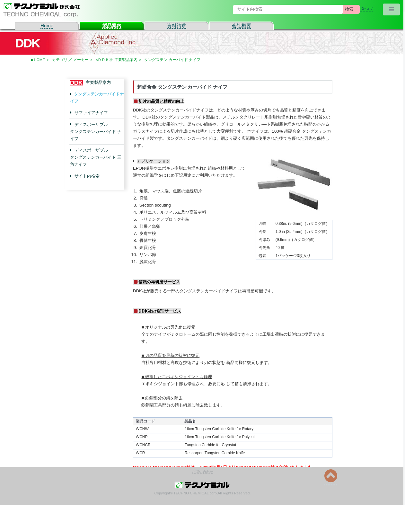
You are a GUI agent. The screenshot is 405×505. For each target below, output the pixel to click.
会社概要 (241, 25)
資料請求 (176, 25)
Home (46, 25)
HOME (40, 60)
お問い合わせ (202, 472)
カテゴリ (60, 60)
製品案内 (111, 25)
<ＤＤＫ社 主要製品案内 (117, 60)
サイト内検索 (87, 175)
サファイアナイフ (91, 112)
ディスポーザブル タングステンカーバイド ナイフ (95, 131)
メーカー (82, 60)
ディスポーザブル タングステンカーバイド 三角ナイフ (95, 157)
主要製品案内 (97, 82)
